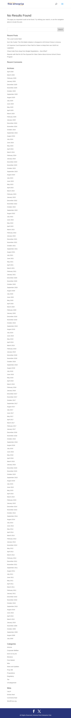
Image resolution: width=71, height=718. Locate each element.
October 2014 (11, 513)
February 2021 (11, 271)
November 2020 (12, 281)
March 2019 (11, 345)
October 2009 (11, 629)
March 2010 (11, 619)
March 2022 (11, 229)
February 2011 (11, 590)
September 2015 (12, 477)
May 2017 (10, 416)
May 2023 (10, 184)
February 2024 (11, 155)
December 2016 (12, 432)
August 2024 (11, 136)
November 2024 (12, 126)
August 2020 (11, 291)
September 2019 (12, 326)
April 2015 (10, 493)
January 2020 (11, 313)
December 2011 (12, 561)
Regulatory (10, 676)
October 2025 (11, 91)
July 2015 (10, 484)
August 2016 (11, 445)
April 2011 (10, 584)
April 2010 (10, 616)
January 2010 (11, 622)
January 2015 (11, 503)
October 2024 (11, 129)
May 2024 (10, 146)
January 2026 (11, 81)
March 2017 (11, 423)
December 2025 (12, 84)
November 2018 (12, 358)
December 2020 (12, 278)
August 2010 (11, 609)
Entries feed (11, 694)
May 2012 (10, 548)
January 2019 (11, 352)
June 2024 (10, 142)
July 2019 (10, 332)
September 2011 (12, 567)
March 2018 (11, 384)
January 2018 (11, 390)
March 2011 (11, 587)
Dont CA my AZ (12, 654)
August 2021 (11, 252)
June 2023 (10, 181)
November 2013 (12, 545)
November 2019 (12, 320)
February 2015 (11, 500)
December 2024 (12, 123)
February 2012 (11, 558)
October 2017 (11, 400)
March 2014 (11, 535)
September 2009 (12, 632)
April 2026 (10, 71)
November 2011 (12, 564)
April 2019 (10, 342)
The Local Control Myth (14, 39)
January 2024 (11, 159)
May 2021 (10, 262)
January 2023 (11, 197)
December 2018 (12, 355)
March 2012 (11, 555)
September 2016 (12, 442)
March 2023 (11, 191)
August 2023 (11, 175)
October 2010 (11, 603)
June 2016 (10, 452)
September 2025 (12, 94)
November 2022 (12, 204)
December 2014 (12, 506)
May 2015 (10, 490)
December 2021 (12, 239)
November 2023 (12, 165)
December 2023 (12, 162)
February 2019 (11, 349)
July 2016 (10, 448)
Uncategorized (11, 682)
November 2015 (12, 471)
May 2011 (10, 580)
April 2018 (10, 381)
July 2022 (10, 216)
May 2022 (10, 223)
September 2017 (12, 403)
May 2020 (10, 300)
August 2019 (11, 329)
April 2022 (10, 226)
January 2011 (11, 593)
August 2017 (11, 406)
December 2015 (12, 468)
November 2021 (12, 242)
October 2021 (11, 245)
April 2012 (10, 551)
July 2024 (10, 139)
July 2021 (10, 255)
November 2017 (12, 397)
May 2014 (10, 529)
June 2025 (10, 104)
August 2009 (11, 635)
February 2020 (11, 310)
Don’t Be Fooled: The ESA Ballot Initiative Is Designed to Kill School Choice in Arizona (34, 42)
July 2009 (10, 638)
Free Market (11, 660)
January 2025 (11, 120)
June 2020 (10, 297)
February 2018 (11, 387)
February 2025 (11, 117)
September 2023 (12, 171)
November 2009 (12, 626)
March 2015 (11, 497)
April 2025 (10, 110)
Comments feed (12, 698)
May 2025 (10, 107)
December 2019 (12, 316)
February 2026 (11, 78)
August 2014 (11, 519)
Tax (8, 679)
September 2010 (12, 606)
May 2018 (10, 377)
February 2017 (11, 426)
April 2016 (10, 458)
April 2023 (10, 187)
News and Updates (13, 666)
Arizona (9, 647)
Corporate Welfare (13, 650)
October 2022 (11, 207)
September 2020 (12, 287)
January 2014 (11, 542)
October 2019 (11, 323)
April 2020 (10, 303)
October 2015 (11, 474)
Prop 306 (10, 670)
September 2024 (12, 133)
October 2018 (11, 361)
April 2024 (10, 149)
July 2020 (10, 294)
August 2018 (11, 368)
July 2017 (10, 410)
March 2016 (11, 461)
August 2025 (11, 97)
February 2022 (11, 233)
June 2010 (10, 613)
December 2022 (12, 200)
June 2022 (10, 220)
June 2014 (10, 526)
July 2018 (10, 371)
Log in (9, 691)
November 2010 (12, 600)
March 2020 (11, 307)
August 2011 (11, 571)
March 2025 (11, 113)
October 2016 (11, 439)
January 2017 (11, 429)
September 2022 (12, 210)
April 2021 (10, 265)
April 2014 (10, 532)
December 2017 (12, 394)
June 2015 (10, 487)
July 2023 (10, 178)
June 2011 (10, 577)
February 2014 (11, 539)
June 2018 (10, 374)
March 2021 (11, 268)
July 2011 (10, 574)
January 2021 (11, 274)
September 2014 (12, 516)
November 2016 (12, 436)
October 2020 (11, 284)
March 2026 (11, 75)
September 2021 (12, 249)
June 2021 (10, 258)
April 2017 (10, 419)
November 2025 (12, 88)
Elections (10, 657)
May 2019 (10, 339)
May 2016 (10, 455)
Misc (8, 663)
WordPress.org (12, 701)
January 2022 (11, 236)
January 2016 (11, 464)
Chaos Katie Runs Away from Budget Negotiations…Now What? (27, 51)
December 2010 (12, 597)
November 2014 (12, 510)
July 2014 (10, 522)
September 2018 (12, 365)
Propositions (11, 673)
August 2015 (11, 481)
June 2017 (10, 413)
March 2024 (11, 152)
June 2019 (10, 336)
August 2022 (11, 213)
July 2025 (10, 100)
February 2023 (11, 194)
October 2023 (11, 168)
